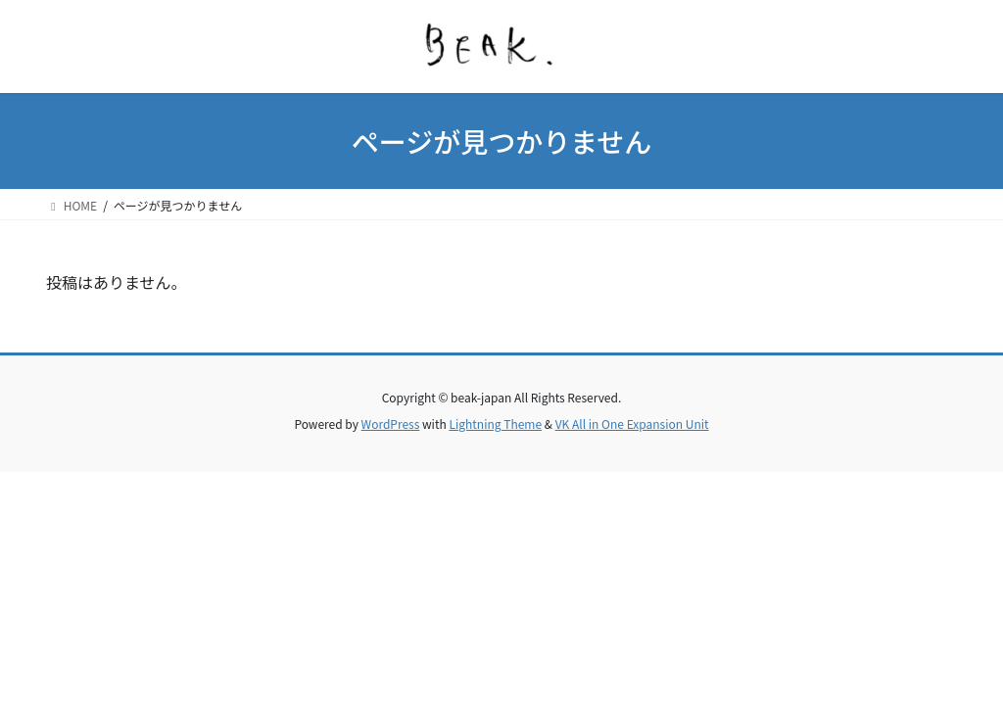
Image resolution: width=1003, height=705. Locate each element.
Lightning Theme (495, 423)
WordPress (390, 423)
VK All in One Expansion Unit (632, 423)
